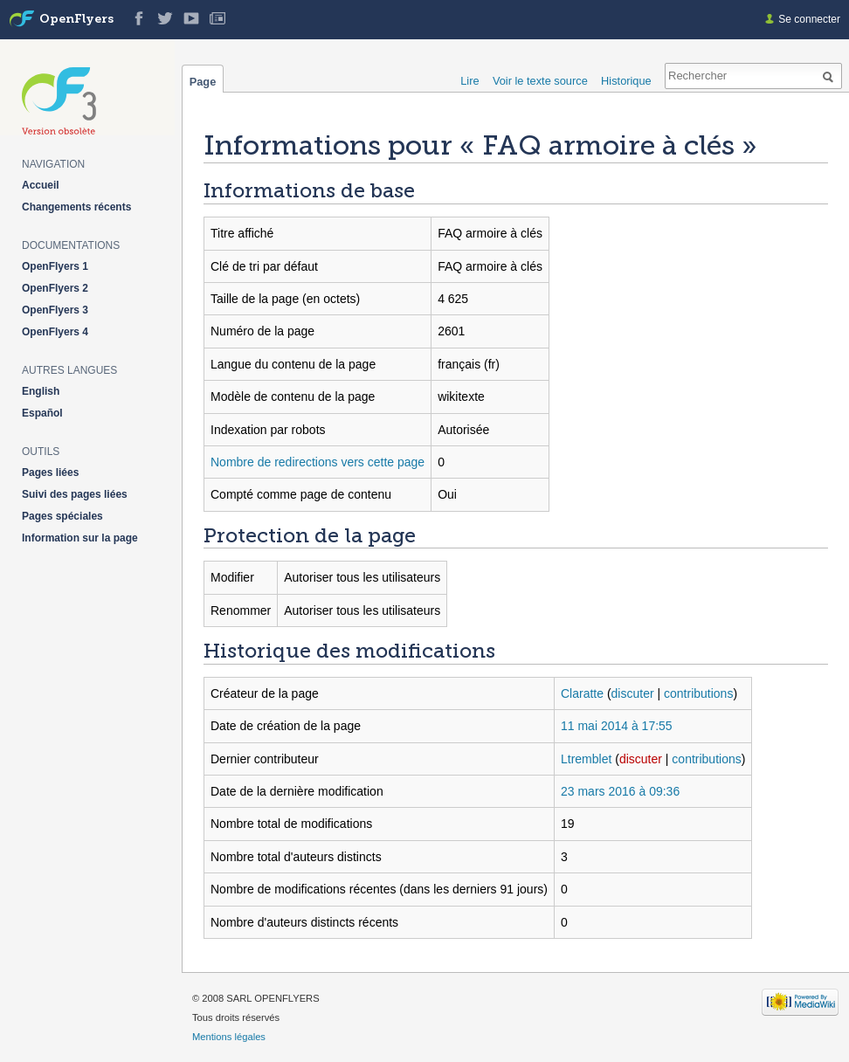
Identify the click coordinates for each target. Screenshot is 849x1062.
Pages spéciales (62, 516)
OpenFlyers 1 (55, 266)
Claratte (582, 693)
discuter (632, 693)
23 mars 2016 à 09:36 (620, 791)
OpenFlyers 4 (55, 332)
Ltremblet (586, 759)
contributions (698, 693)
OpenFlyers (76, 19)
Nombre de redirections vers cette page (317, 462)
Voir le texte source (540, 80)
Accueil (40, 185)
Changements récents (76, 207)
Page (203, 81)
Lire (469, 80)
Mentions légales (229, 1036)
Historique (626, 80)
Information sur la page (80, 538)
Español (42, 413)
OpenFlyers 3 (55, 310)
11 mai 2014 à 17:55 (617, 726)
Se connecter (809, 19)
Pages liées (50, 472)
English (40, 391)
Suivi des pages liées (75, 494)
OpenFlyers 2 (55, 288)
